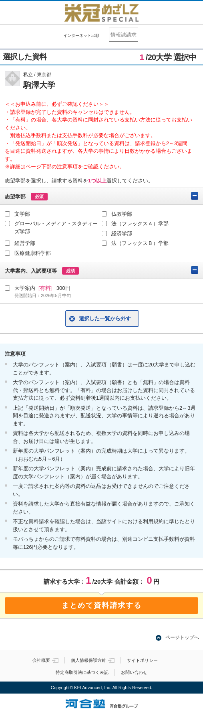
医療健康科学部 (32, 253)
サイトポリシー (142, 660)
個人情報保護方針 (93, 660)
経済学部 (121, 234)
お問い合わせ (134, 672)
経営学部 (24, 243)
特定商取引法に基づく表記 (82, 672)
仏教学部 (121, 214)
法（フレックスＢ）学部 (140, 243)
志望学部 (101, 196)
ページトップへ (182, 637)
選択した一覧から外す (105, 319)
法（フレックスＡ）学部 (140, 223)
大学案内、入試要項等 (101, 270)
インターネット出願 (81, 35)
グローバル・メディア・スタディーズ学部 (56, 227)
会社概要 (45, 660)
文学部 (22, 214)
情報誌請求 (124, 35)
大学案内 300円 (106, 292)
